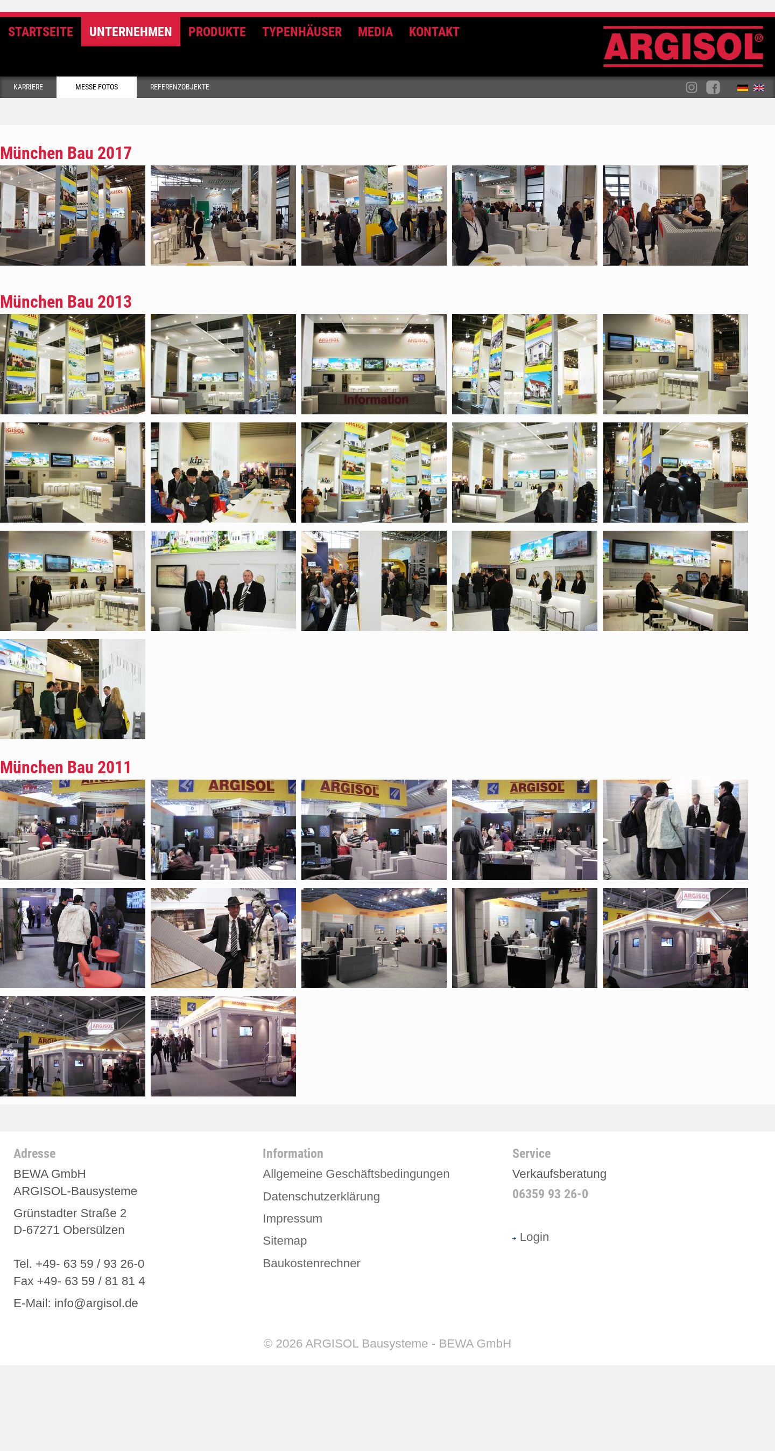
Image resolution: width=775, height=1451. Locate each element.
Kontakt (434, 31)
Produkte (217, 31)
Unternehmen (130, 31)
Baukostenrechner (312, 1263)
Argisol (689, 51)
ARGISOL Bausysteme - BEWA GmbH (408, 1343)
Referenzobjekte (179, 87)
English (761, 90)
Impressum (292, 1218)
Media (375, 31)
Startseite (40, 31)
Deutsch (745, 90)
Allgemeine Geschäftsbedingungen (356, 1174)
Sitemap (285, 1240)
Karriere (28, 87)
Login (530, 1237)
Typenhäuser (302, 31)
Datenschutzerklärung (321, 1196)
